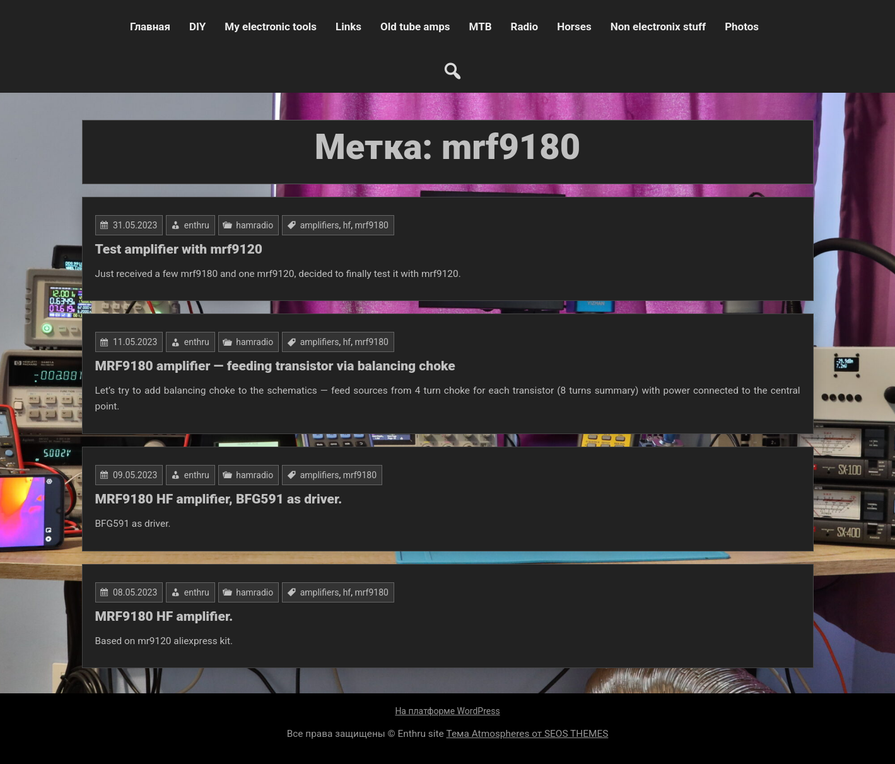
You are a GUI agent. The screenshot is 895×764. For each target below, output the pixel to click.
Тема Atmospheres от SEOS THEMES (528, 733)
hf (347, 225)
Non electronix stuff (658, 26)
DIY (197, 26)
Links (348, 26)
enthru (196, 225)
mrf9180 (371, 225)
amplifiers (319, 225)
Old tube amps (415, 26)
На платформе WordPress (447, 711)
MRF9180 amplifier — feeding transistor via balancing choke (275, 365)
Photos (742, 26)
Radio (525, 26)
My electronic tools (271, 26)
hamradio (254, 225)
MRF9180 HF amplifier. (164, 616)
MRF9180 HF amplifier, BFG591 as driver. (218, 499)
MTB (480, 26)
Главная (150, 26)
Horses (574, 26)
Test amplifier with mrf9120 (178, 249)
